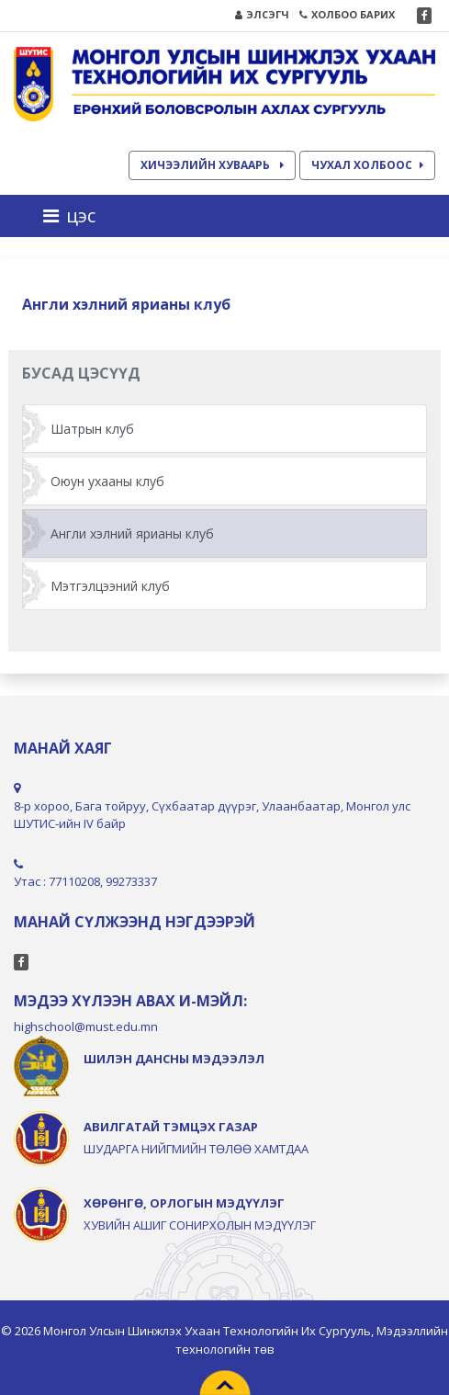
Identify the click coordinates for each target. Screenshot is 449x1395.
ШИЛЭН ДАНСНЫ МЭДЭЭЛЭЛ (174, 1058)
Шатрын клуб (92, 428)
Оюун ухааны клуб (107, 481)
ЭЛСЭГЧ (262, 14)
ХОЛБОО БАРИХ (347, 14)
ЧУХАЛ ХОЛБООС (367, 165)
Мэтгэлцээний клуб (110, 586)
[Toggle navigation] (74, 216)
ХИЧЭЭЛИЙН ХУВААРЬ (212, 165)
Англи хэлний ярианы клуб (132, 533)
